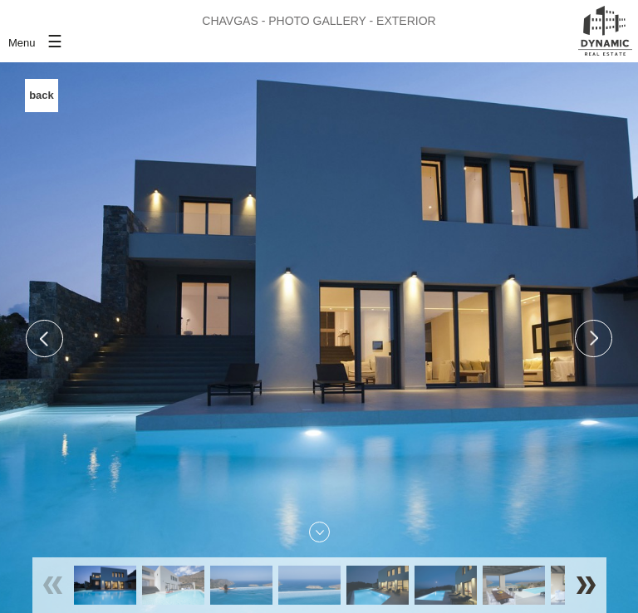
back (41, 95)
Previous (44, 338)
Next (593, 338)
